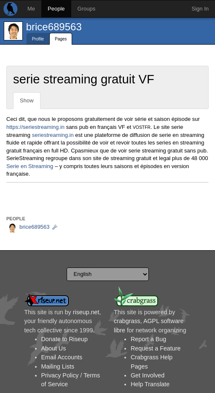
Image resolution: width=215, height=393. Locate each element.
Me (31, 8)
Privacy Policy (60, 375)
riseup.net (86, 312)
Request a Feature (155, 348)
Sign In (200, 8)
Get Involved (147, 375)
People (56, 8)
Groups (87, 8)
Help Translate (150, 384)
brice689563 (54, 26)
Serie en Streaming (29, 166)
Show (27, 100)
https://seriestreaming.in (35, 127)
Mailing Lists (58, 366)
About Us (53, 348)
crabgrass (127, 321)
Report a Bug (148, 339)
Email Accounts (62, 357)
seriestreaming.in (53, 135)
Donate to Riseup (64, 339)
